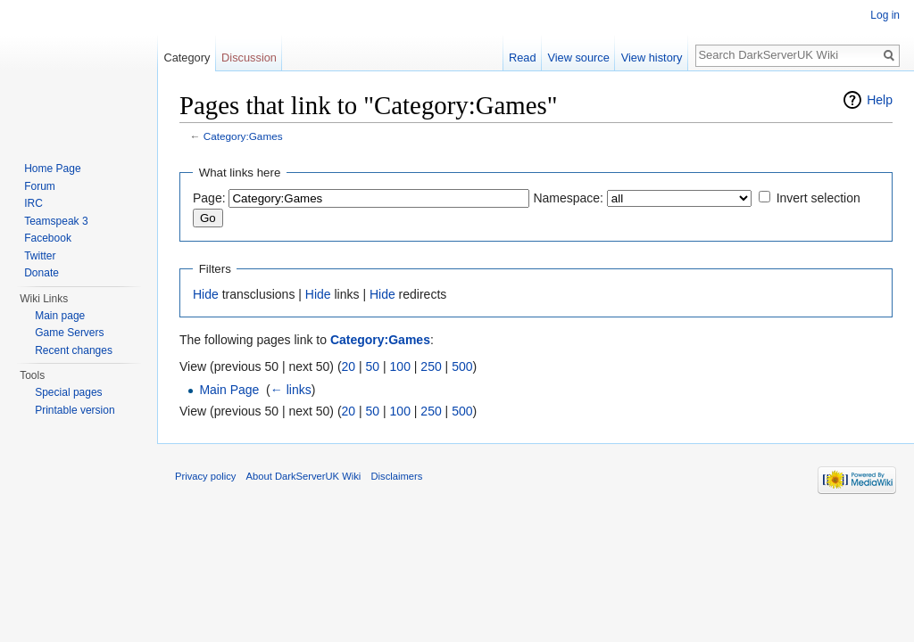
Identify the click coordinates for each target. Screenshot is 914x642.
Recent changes (73, 350)
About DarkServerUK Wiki (303, 476)
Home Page (52, 168)
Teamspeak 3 (55, 221)
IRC (33, 203)
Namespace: (568, 198)
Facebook (47, 238)
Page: (209, 198)
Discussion (249, 57)
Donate (41, 273)
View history (652, 57)
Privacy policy (205, 476)
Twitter (39, 256)
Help (880, 100)
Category (186, 57)
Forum (39, 186)
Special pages (68, 392)
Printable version (74, 410)
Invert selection (818, 198)
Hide (206, 294)
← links (291, 390)
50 (373, 366)
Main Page (229, 390)
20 (349, 366)
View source (578, 57)
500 (462, 366)
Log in (885, 15)
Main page (60, 315)
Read (522, 57)
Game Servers (69, 332)
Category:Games (243, 136)
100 (400, 366)
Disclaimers (396, 476)
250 (430, 366)
